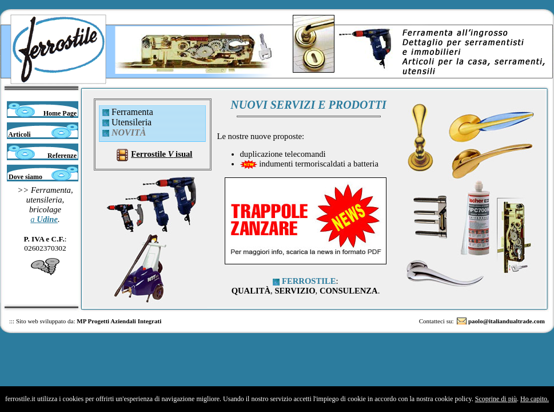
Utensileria (131, 122)
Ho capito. (534, 399)
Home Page (60, 113)
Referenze (62, 156)
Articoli (19, 134)
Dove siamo (24, 177)
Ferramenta (132, 112)
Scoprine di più (496, 399)
